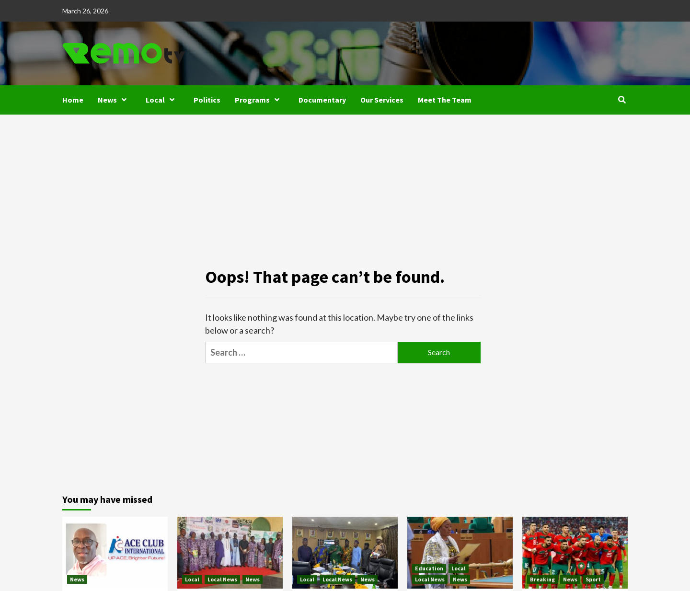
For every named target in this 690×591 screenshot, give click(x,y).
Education (429, 568)
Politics (207, 99)
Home (72, 99)
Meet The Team (445, 99)
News (114, 99)
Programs (259, 99)
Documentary (322, 99)
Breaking (542, 579)
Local (162, 99)
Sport (593, 579)
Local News (222, 579)
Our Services (381, 99)
